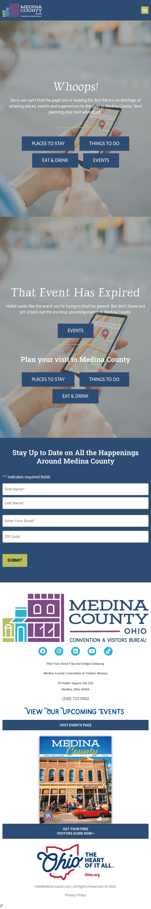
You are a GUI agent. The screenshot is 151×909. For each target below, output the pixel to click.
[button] (145, 10)
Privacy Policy (75, 895)
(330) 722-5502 (75, 698)
